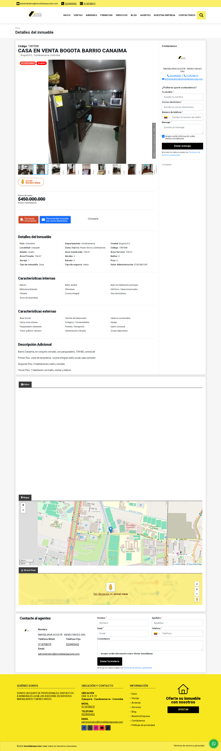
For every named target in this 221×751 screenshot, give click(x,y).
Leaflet (177, 564)
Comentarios (103, 639)
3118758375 (89, 3)
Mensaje (167, 122)
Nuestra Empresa (164, 15)
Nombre (102, 618)
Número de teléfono (172, 112)
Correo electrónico (172, 102)
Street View (31, 181)
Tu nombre (168, 92)
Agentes (145, 15)
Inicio (66, 15)
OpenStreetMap (195, 564)
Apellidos (157, 618)
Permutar (106, 15)
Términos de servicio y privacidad (137, 668)
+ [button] (23, 505)
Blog (134, 15)
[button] (153, 62)
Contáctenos (187, 15)
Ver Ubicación (101, 594)
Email (100, 628)
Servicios (121, 15)
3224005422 (71, 3)
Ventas (78, 15)
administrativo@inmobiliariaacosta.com (184, 79)
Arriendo (91, 15)
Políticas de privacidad (143, 725)
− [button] (23, 510)
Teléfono (157, 628)
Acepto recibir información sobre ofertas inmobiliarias (127, 654)
